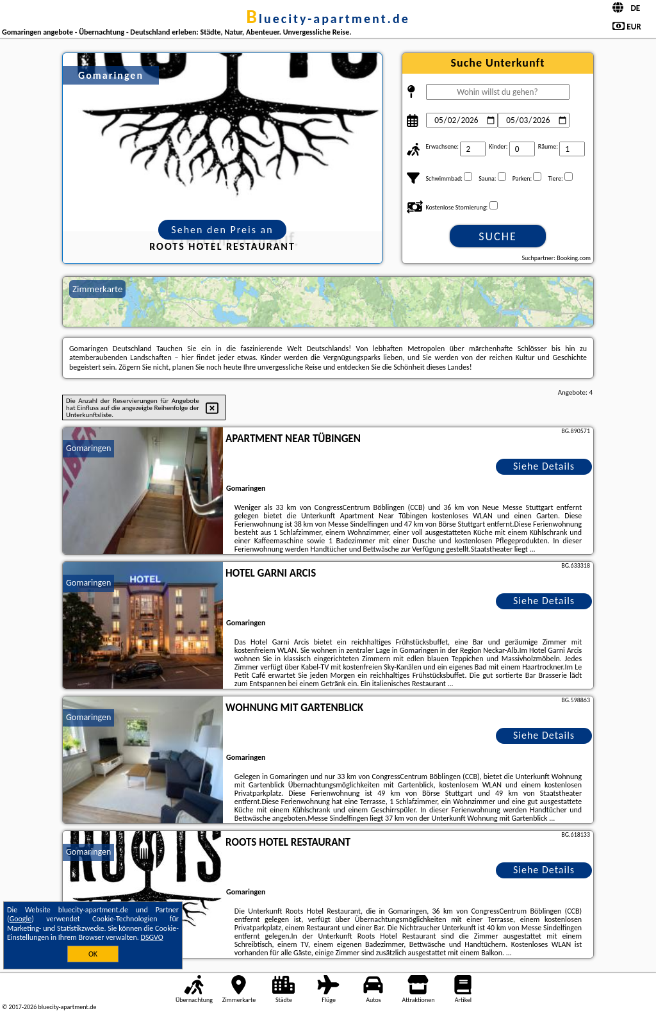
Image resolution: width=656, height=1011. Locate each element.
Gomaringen (88, 448)
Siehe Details (544, 466)
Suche (497, 236)
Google (21, 918)
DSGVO (152, 937)
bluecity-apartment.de (328, 18)
